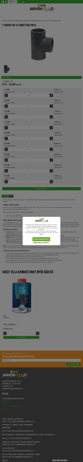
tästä (41, 234)
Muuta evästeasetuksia (60, 460)
